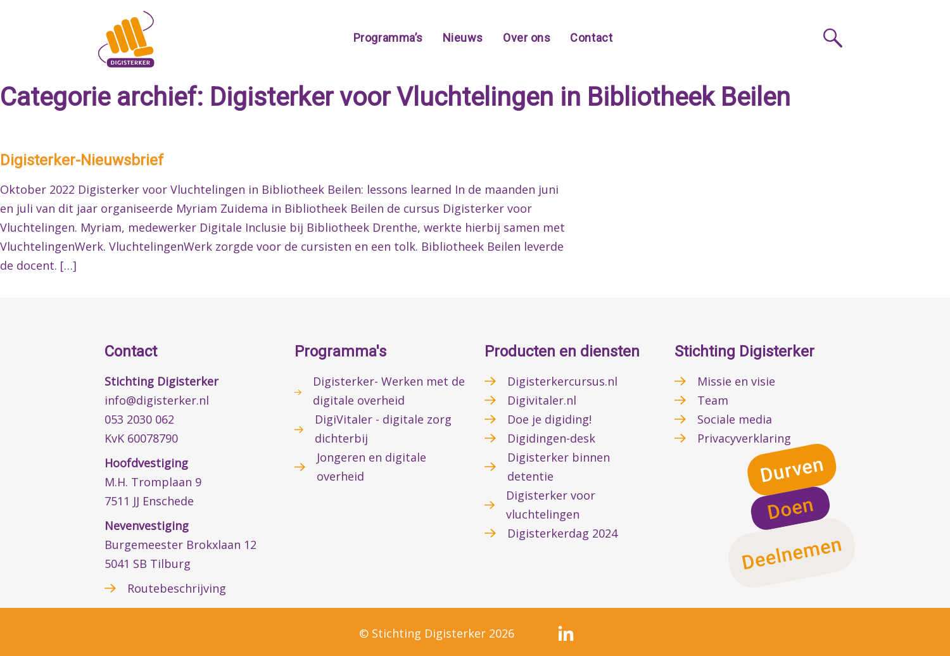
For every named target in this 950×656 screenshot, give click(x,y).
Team (712, 400)
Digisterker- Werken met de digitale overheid (389, 391)
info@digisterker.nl (156, 400)
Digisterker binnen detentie (558, 467)
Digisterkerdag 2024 (562, 533)
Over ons (526, 37)
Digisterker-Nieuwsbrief (81, 160)
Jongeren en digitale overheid (371, 467)
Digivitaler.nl (541, 400)
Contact (591, 37)
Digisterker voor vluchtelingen (550, 505)
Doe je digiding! (549, 419)
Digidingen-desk (551, 438)
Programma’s (388, 37)
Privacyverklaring (744, 438)
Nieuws (463, 37)
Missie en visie (736, 381)
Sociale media (734, 419)
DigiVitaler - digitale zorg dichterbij (383, 429)
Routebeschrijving (176, 588)
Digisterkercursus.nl (562, 381)
